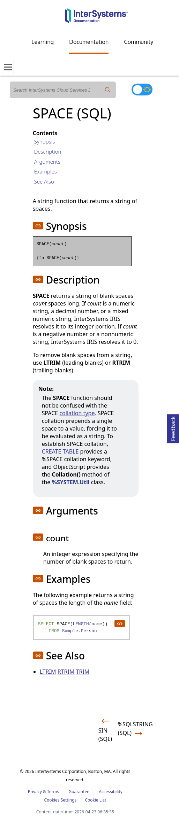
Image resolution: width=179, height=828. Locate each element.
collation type (77, 413)
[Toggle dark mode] (142, 89)
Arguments (47, 161)
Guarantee (78, 792)
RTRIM (66, 671)
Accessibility (110, 792)
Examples (45, 171)
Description (47, 151)
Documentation (89, 41)
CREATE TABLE (60, 451)
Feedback (173, 427)
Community (138, 41)
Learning (42, 41)
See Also (44, 181)
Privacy (35, 792)
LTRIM (48, 671)
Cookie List (95, 800)
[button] (38, 225)
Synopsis (44, 141)
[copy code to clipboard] (119, 623)
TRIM (83, 671)
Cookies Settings (60, 800)
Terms (53, 792)
